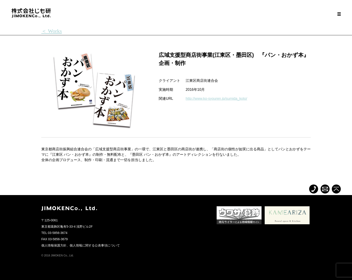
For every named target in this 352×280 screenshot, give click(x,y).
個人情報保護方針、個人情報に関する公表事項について (80, 245)
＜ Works (51, 31)
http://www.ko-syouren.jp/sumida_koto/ (216, 98)
